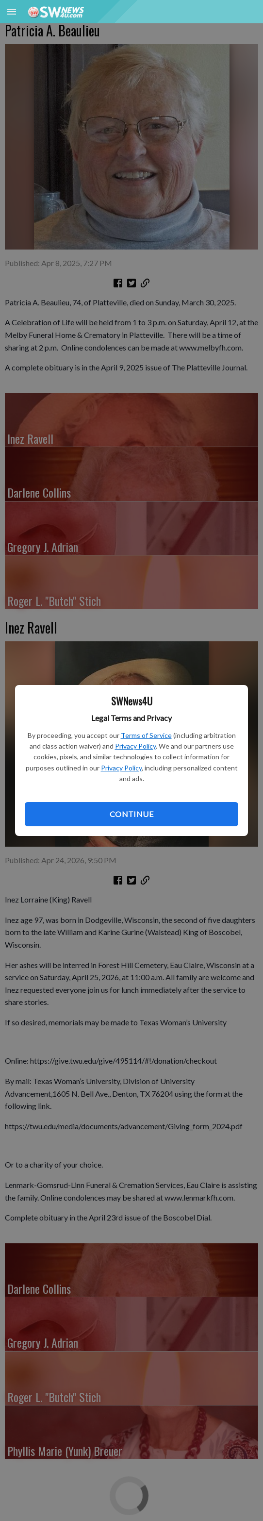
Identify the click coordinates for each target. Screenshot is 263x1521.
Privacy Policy (135, 746)
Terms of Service (146, 735)
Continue (131, 814)
